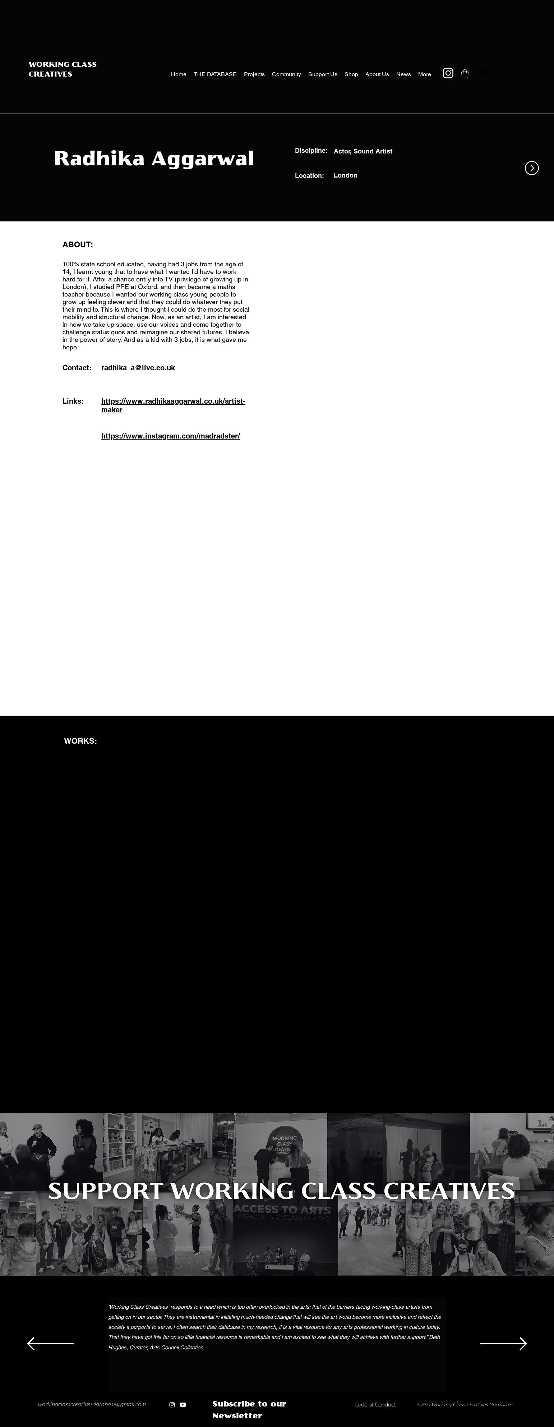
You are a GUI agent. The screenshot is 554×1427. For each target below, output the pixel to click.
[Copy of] (236, 1425)
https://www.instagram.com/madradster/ (170, 436)
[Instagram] (448, 73)
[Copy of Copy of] (244, 1425)
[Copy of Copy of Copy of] (251, 1425)
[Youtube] (182, 1404)
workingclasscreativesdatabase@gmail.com (92, 1404)
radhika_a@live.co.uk (138, 367)
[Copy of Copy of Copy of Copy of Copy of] (266, 1425)
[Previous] (50, 1344)
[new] (289, 1425)
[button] (464, 73)
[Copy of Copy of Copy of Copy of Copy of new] (327, 1425)
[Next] (503, 1344)
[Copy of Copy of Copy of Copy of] (259, 1425)
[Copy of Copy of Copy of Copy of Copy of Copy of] (274, 1425)
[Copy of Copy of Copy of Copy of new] (319, 1425)
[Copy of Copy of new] (304, 1425)
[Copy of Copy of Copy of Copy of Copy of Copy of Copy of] (281, 1425)
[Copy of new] (296, 1425)
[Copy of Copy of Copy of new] (311, 1425)
